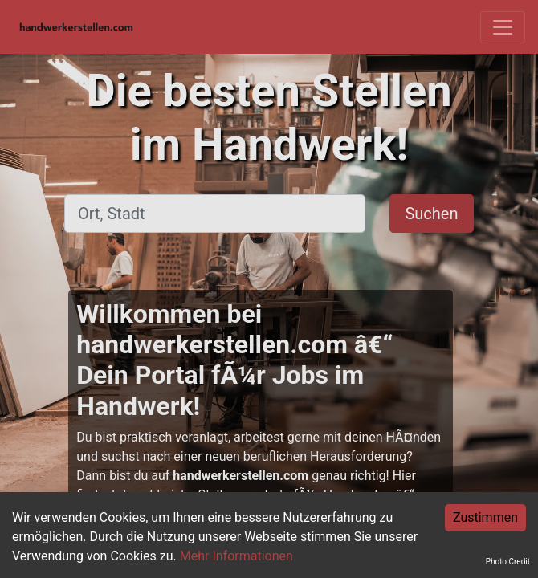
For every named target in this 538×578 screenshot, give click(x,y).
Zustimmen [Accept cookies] (485, 517)
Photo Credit (508, 561)
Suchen (431, 213)
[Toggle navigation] (502, 27)
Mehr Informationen (236, 556)
